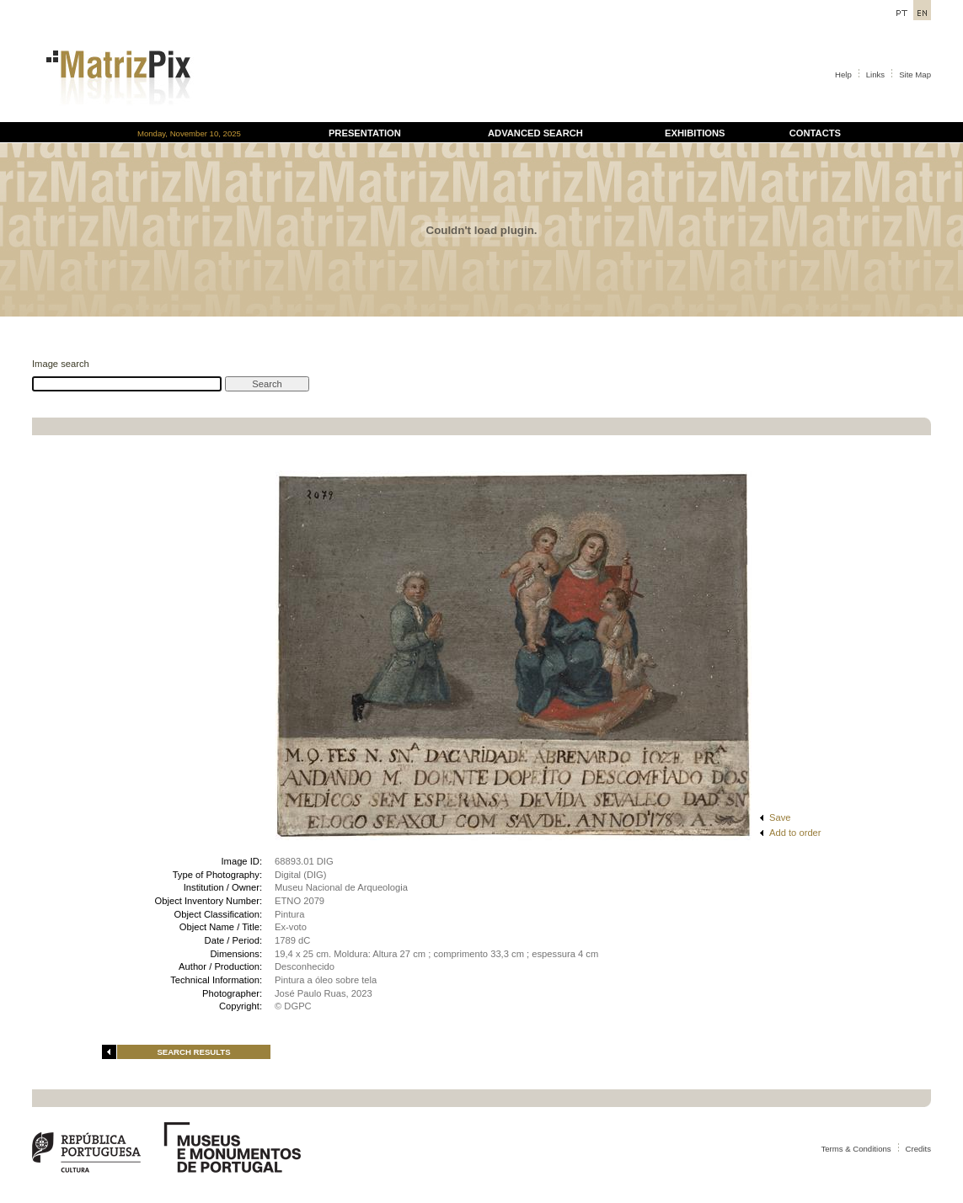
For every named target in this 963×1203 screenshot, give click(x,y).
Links (875, 74)
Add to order (795, 833)
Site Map (915, 74)
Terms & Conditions (856, 1148)
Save (780, 817)
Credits (918, 1148)
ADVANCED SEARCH (535, 133)
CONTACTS (815, 133)
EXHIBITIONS (695, 133)
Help (843, 74)
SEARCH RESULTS (193, 1052)
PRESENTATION (365, 133)
